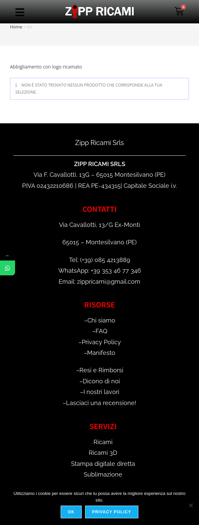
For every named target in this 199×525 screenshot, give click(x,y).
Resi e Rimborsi (101, 370)
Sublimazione (103, 474)
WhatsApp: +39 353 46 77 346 (99, 270)
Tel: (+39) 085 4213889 (99, 259)
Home (16, 27)
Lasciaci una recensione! (101, 402)
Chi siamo (101, 320)
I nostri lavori (101, 391)
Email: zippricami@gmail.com (99, 281)
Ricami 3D (103, 452)
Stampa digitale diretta (103, 463)
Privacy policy (111, 512)
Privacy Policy (101, 342)
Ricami (103, 441)
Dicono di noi (101, 381)
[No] (190, 505)
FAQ (101, 331)
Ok (71, 512)
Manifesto (101, 352)
